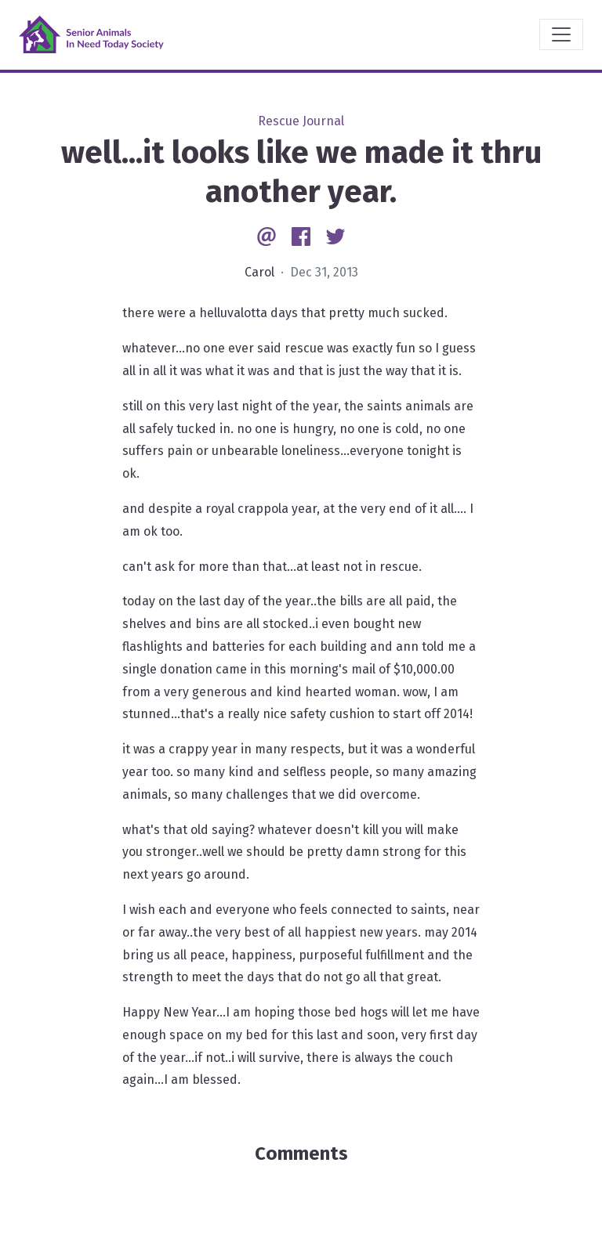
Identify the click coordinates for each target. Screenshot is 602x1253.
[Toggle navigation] (561, 34)
